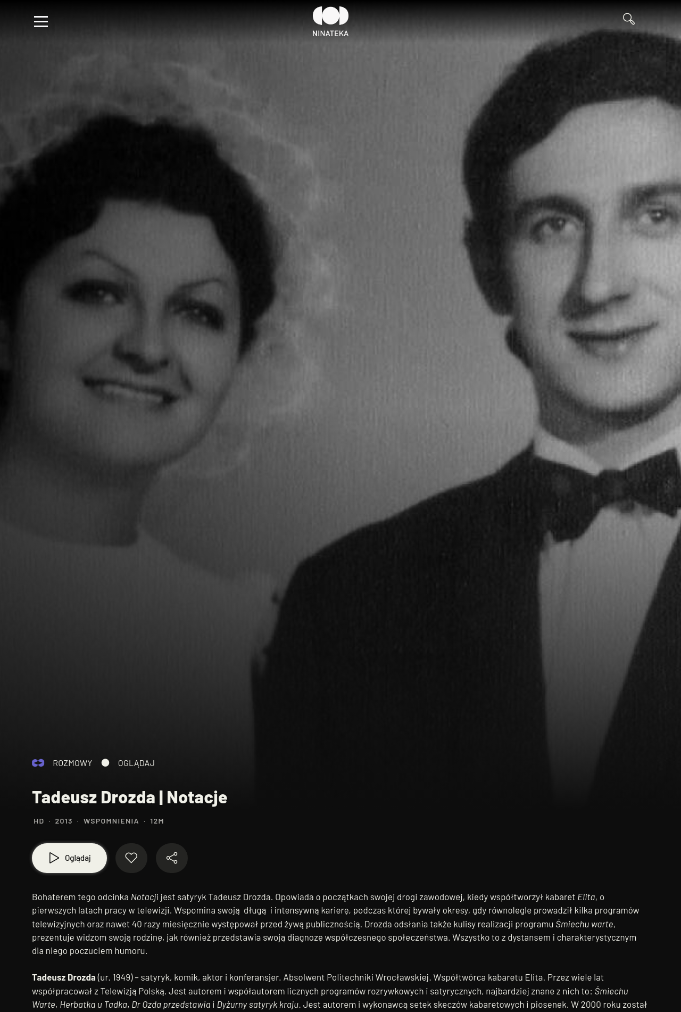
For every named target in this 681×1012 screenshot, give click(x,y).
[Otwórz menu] (41, 21)
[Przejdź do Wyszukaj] (633, 21)
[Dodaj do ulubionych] (131, 858)
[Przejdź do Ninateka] (331, 21)
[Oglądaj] (69, 858)
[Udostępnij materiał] (172, 858)
